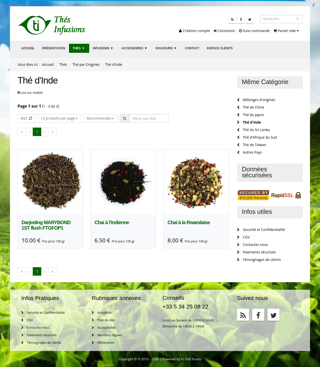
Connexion (224, 30)
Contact (192, 48)
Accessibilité (103, 327)
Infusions (103, 50)
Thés (79, 50)
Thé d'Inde (249, 122)
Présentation (53, 48)
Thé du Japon (250, 114)
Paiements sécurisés (256, 252)
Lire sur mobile (32, 93)
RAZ (26, 118)
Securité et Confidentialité (261, 229)
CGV (243, 237)
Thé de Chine (250, 107)
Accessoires (135, 50)
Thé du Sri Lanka (253, 129)
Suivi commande (254, 30)
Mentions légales (107, 335)
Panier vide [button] (286, 30)
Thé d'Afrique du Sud (257, 137)
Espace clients (220, 48)
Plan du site (103, 320)
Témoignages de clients (259, 259)
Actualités (102, 312)
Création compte (194, 30)
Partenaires (103, 342)
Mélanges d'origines (256, 99)
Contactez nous (252, 244)
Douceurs (166, 50)
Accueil (27, 48)
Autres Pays (249, 152)
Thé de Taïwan (251, 144)
